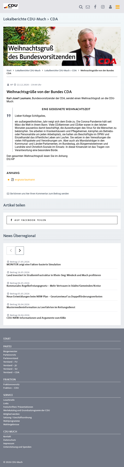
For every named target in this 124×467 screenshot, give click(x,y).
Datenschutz (9, 440)
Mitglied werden (11, 414)
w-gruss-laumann (25, 179)
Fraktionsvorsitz (11, 384)
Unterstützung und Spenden (17, 447)
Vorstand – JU (10, 365)
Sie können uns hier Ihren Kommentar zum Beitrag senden (38, 193)
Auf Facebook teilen (28, 220)
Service (8, 395)
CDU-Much (10, 431)
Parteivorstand (10, 358)
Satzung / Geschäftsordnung (17, 417)
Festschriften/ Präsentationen (18, 407)
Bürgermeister (10, 351)
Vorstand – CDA (11, 372)
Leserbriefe (8, 400)
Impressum (8, 443)
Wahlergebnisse (11, 424)
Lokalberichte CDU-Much (28, 70)
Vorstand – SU (10, 369)
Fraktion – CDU (11, 388)
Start (9, 70)
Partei (7, 346)
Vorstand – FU (10, 362)
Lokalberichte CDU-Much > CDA (60, 70)
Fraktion (9, 379)
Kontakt (7, 436)
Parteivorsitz (9, 355)
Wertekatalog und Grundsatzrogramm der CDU (26, 410)
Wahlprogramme (11, 421)
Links (6, 403)
